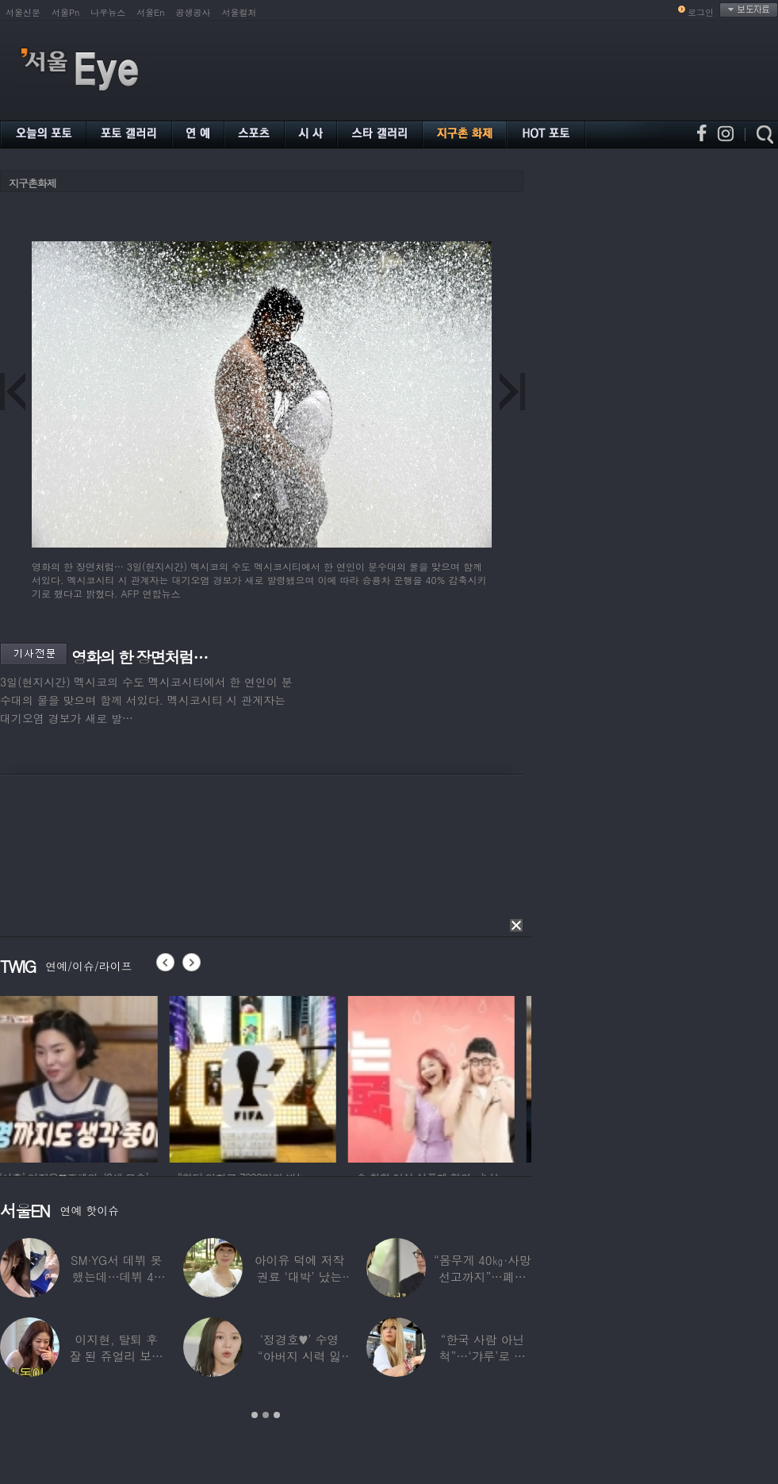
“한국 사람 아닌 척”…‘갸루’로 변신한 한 (482, 1356)
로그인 (701, 12)
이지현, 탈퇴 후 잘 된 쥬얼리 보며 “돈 (116, 1356)
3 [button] (277, 1415)
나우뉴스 (107, 12)
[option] (83, 1077)
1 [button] (254, 1415)
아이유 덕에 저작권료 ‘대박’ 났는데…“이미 (300, 1276)
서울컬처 (239, 12)
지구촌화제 (32, 182)
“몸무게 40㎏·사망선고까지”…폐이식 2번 (482, 1276)
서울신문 (23, 12)
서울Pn (65, 12)
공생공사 (193, 12)
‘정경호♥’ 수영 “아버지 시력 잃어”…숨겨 (300, 1356)
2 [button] (266, 1415)
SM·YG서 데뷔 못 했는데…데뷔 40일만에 (116, 1276)
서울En (150, 12)
